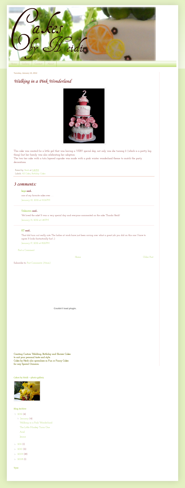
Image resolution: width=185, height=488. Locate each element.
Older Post (148, 257)
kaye (23, 191)
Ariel (22, 432)
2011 (19, 444)
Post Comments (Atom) (39, 263)
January (24, 418)
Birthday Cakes (38, 174)
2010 (20, 449)
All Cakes (26, 174)
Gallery (25, 64)
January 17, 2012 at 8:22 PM (35, 243)
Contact (38, 64)
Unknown (26, 211)
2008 (20, 459)
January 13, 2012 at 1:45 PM (35, 220)
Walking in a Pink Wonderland (36, 422)
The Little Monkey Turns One (35, 427)
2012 (20, 414)
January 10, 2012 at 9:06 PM (35, 200)
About (50, 64)
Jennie (23, 437)
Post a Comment (26, 250)
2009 (20, 454)
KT (22, 230)
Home (14, 64)
